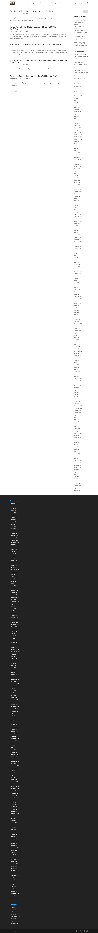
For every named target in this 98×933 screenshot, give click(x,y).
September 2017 (78, 303)
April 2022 (76, 178)
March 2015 (77, 371)
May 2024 (76, 121)
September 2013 (78, 412)
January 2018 (77, 294)
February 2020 (77, 237)
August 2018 (77, 278)
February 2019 (77, 264)
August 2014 (77, 387)
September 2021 (78, 194)
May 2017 (76, 312)
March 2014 (77, 399)
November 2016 (78, 326)
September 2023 (78, 139)
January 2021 (77, 212)
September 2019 (78, 248)
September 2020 (78, 221)
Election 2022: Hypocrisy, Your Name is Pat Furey (32, 11)
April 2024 (76, 123)
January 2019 (77, 266)
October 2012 (77, 437)
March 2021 (77, 207)
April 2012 (76, 451)
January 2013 (77, 431)
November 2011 (78, 463)
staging (74, 3)
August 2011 (77, 469)
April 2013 (76, 424)
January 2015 (77, 376)
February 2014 (77, 401)
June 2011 (76, 474)
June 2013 (76, 419)
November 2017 (78, 298)
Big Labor (34, 3)
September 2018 (78, 276)
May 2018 (76, 285)
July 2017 (76, 308)
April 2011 (76, 479)
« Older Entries (13, 91)
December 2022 (78, 159)
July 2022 (76, 171)
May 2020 (76, 230)
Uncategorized (81, 3)
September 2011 (78, 467)
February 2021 (77, 210)
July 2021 (76, 198)
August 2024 (77, 114)
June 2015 (76, 365)
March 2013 (77, 426)
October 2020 (77, 219)
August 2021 (77, 196)
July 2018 (76, 280)
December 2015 (78, 351)
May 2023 (76, 148)
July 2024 (76, 116)
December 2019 (78, 241)
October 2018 (77, 273)
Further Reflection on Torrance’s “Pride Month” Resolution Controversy (80, 38)
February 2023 (77, 155)
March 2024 (77, 125)
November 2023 (78, 134)
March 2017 (77, 317)
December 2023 (78, 132)
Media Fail (67, 3)
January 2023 (77, 157)
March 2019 (77, 262)
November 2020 (78, 216)
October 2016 (77, 328)
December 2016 (78, 323)
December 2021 (78, 187)
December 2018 (78, 269)
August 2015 (77, 360)
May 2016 (76, 339)
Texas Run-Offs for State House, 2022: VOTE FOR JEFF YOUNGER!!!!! (34, 28)
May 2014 (76, 394)
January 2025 (77, 109)
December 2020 (78, 214)
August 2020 (77, 223)
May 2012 (76, 449)
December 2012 (78, 433)
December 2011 (78, 460)
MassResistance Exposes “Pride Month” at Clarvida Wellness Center (80, 32)
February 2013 (77, 428)
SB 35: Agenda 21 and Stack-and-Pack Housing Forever (81, 58)
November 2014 (78, 380)
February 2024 (77, 127)
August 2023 (77, 141)
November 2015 (78, 353)
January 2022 (77, 184)
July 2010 (76, 488)
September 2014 (78, 385)
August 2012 (77, 442)
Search (85, 11)
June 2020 (76, 228)
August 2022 (77, 168)
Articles (29, 3)
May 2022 (76, 175)
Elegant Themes (20, 931)
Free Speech (49, 3)
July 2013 (76, 417)
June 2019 (76, 255)
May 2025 (76, 102)
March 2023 (77, 153)
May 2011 (76, 476)
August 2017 (77, 305)
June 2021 (76, 200)
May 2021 (76, 203)
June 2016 (76, 337)
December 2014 (78, 378)
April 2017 (76, 314)
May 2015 (76, 367)
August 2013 (77, 415)
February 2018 (77, 292)
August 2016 (77, 333)
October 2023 (77, 137)
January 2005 (77, 490)
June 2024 (76, 118)
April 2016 (76, 342)
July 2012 (76, 444)
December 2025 (78, 96)
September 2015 (78, 358)
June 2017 (76, 310)
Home (23, 3)
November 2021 (78, 189)
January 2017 (77, 321)
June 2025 (76, 100)
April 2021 (76, 205)
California (41, 3)
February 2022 (77, 182)
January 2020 (77, 239)
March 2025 (77, 107)
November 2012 (78, 435)
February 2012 (77, 456)
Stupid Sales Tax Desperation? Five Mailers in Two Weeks (36, 44)
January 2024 (77, 130)
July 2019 (76, 253)
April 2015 (76, 369)
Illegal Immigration (58, 3)
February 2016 (77, 346)
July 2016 (76, 335)
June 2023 (76, 146)
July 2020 (76, 225)
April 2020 (76, 232)
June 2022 (76, 173)
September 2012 (78, 440)
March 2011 (77, 481)
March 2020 (77, 235)
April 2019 (76, 260)
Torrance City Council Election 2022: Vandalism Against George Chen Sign (38, 61)
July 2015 (76, 362)
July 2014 (76, 390)
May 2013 (76, 422)
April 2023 (76, 150)
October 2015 (77, 355)
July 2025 (76, 98)
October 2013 (77, 410)
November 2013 (78, 408)
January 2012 (77, 458)
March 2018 (77, 289)
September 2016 (78, 330)
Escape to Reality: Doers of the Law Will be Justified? (33, 76)
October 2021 (77, 191)
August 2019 (77, 251)
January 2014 (77, 403)
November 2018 (78, 271)
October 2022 (77, 164)
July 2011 (76, 472)
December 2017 (78, 296)
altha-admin (14, 13)
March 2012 (77, 453)
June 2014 (76, 392)
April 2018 (76, 287)
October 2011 (77, 465)
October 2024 (77, 111)
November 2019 (78, 244)
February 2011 (77, 483)
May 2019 (76, 257)
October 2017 (77, 301)
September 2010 (78, 485)
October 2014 (77, 383)
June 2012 (76, 447)
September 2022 (78, 166)
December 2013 (78, 406)
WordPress (34, 931)
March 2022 (77, 180)
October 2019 (77, 246)
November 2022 (78, 162)
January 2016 (77, 349)
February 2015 (77, 374)
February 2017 (77, 319)
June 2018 (76, 282)
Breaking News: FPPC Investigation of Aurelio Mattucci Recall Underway (80, 43)
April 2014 (76, 396)
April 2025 (76, 105)
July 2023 (76, 143)
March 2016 (77, 344)
